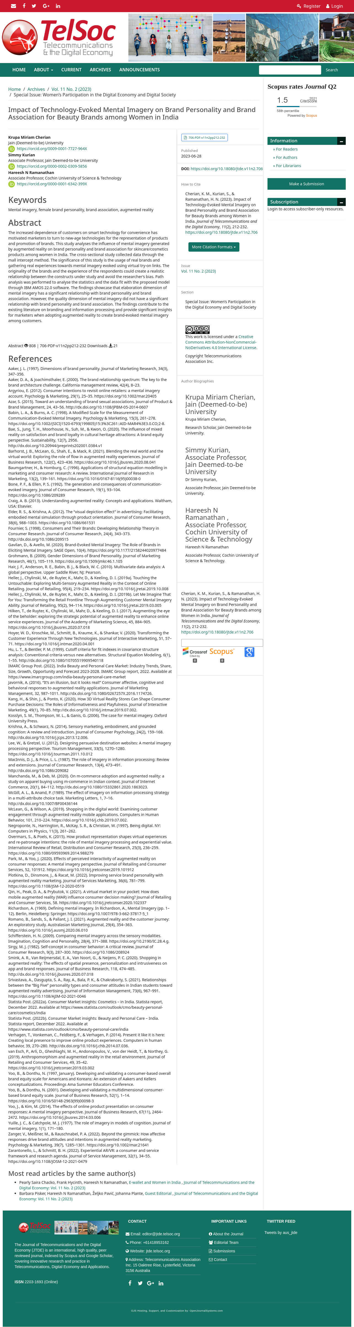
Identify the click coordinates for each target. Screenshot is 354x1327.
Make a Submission (306, 183)
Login (334, 6)
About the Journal (228, 1234)
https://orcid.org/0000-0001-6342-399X (52, 183)
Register (309, 6)
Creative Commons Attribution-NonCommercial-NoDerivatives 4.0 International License (220, 342)
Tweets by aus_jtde (281, 1232)
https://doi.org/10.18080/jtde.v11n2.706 (227, 168)
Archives (100, 70)
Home (19, 70)
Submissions (224, 1251)
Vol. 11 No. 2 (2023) (71, 89)
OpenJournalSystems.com (206, 1310)
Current (71, 70)
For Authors (286, 157)
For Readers (286, 149)
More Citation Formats (214, 246)
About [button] (43, 70)
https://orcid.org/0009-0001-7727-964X (52, 148)
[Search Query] (290, 70)
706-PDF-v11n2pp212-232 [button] (206, 137)
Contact (220, 1259)
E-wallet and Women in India (155, 1182)
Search (332, 69)
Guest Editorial (158, 1193)
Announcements (139, 70)
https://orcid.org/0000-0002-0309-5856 (52, 166)
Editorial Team (226, 1242)
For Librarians (288, 165)
